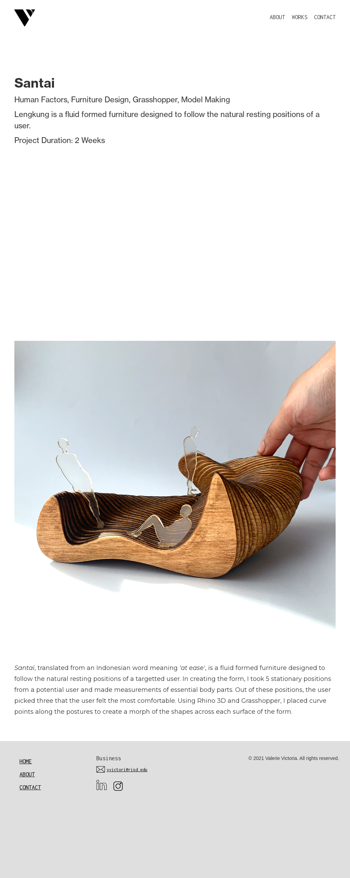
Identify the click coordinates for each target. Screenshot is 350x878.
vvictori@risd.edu (127, 769)
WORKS (299, 17)
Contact (30, 787)
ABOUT (277, 17)
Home (25, 761)
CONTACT (325, 17)
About (27, 774)
